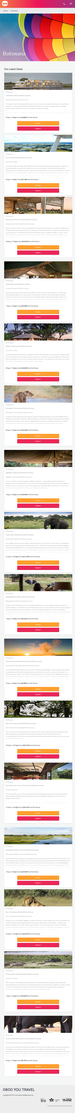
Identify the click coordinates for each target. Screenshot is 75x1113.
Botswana (14, 11)
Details (38, 123)
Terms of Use (50, 1106)
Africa (6, 11)
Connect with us (68, 1106)
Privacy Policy (59, 1106)
